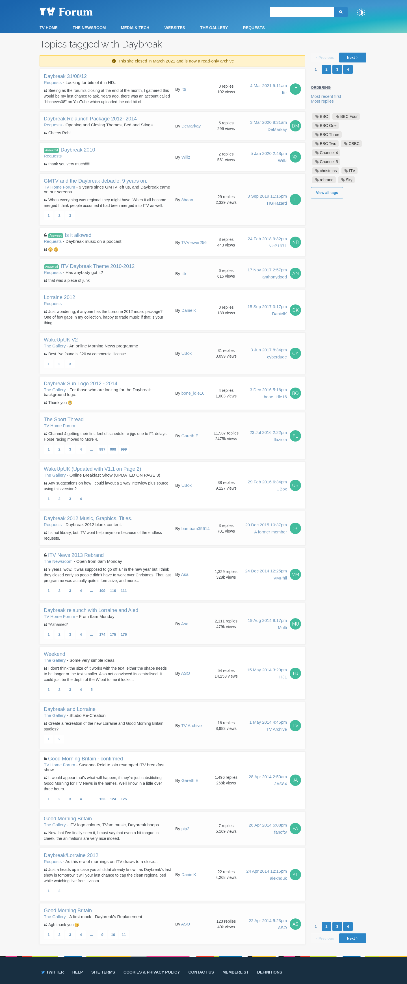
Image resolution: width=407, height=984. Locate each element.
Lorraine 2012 (59, 297)
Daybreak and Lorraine (70, 709)
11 (124, 935)
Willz (185, 157)
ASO (185, 673)
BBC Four (349, 116)
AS (295, 924)
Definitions (269, 972)
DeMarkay (191, 126)
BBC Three (329, 134)
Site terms (103, 972)
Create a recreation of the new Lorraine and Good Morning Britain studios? (103, 726)
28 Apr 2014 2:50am (268, 780)
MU (295, 624)
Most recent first (326, 96)
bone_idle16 (193, 393)
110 (113, 591)
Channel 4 (329, 152)
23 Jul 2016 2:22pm (268, 436)
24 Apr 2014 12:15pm (266, 875)
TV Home (49, 27)
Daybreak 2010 (69, 150)
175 (113, 634)
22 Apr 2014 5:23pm (268, 924)
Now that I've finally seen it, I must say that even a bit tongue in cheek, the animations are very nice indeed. (101, 836)
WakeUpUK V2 (61, 340)
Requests (254, 27)
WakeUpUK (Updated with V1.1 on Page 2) (92, 469)
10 (113, 935)
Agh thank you (63, 924)
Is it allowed (70, 235)
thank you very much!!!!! (69, 164)
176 (124, 634)
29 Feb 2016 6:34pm (267, 485)
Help (77, 972)
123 (102, 799)
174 (102, 634)
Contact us (201, 972)
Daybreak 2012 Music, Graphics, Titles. (88, 518)
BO (295, 393)
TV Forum (75, 11)
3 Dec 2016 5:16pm (268, 393)
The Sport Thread (64, 419)
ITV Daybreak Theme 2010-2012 (89, 266)
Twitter (52, 972)
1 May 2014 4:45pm (268, 726)
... (91, 449)
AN (295, 273)
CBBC (354, 143)
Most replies (322, 101)
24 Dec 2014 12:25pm (266, 574)
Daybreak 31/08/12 (65, 76)
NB (295, 242)
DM (295, 126)
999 (124, 449)
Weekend (54, 654)
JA (295, 780)
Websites (174, 27)
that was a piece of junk (69, 280)
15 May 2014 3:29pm (267, 673)
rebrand (327, 180)
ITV (352, 170)
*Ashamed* (58, 624)
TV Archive (191, 725)
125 (124, 799)
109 (102, 591)
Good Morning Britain (68, 818)
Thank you (60, 402)
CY (295, 353)
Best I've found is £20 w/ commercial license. (87, 354)
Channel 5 (329, 161)
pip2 (185, 828)
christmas (328, 170)
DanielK (188, 310)
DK (295, 310)
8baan (187, 199)
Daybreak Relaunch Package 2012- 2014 (90, 119)
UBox (186, 353)
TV (295, 725)
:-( (295, 528)
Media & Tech (135, 27)
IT (295, 89)
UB (295, 485)
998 (113, 449)
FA (295, 828)
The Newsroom (89, 27)
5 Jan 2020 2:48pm (269, 157)
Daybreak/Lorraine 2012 (71, 855)
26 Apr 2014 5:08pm (268, 829)
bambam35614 (195, 528)
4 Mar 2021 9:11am (268, 89)
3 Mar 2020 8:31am (268, 126)
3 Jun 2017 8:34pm (269, 353)
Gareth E (189, 435)
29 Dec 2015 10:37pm (266, 528)
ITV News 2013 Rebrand (76, 555)
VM (295, 574)
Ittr (184, 89)
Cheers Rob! (59, 133)
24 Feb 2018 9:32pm (267, 242)
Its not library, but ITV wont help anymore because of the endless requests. (103, 535)
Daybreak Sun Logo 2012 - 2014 (80, 383)
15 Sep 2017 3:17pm (267, 310)
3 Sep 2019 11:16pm (267, 200)
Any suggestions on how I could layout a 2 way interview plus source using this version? (106, 486)
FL (295, 436)
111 (124, 591)
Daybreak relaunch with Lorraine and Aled (91, 610)
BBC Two (328, 143)
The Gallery (214, 27)
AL (295, 874)
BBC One (328, 125)
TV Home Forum (59, 187)
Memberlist (235, 972)
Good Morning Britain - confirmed (85, 759)
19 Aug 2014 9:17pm (267, 624)
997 (102, 449)
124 (113, 799)
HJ (295, 673)
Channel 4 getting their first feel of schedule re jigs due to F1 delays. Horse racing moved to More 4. (106, 436)
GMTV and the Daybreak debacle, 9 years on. (95, 181)
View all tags (327, 193)
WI (295, 157)
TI (295, 199)
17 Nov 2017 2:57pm (267, 273)
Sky (349, 180)
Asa (185, 574)
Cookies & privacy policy (152, 972)
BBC (324, 116)
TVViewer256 (194, 242)
